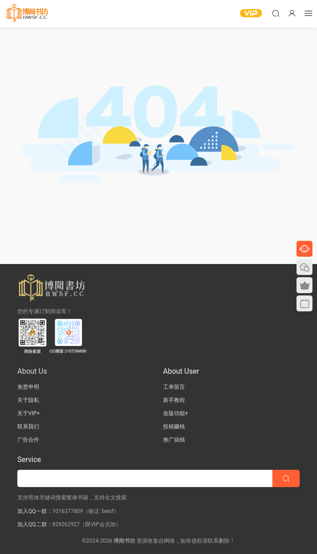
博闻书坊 (124, 541)
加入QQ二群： (34, 524)
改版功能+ (175, 413)
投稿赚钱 (174, 426)
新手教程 (174, 400)
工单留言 (174, 387)
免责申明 (28, 387)
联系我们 (28, 426)
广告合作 (28, 440)
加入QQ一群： (34, 511)
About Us (32, 371)
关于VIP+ (28, 413)
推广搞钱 (174, 440)
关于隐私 (28, 400)
